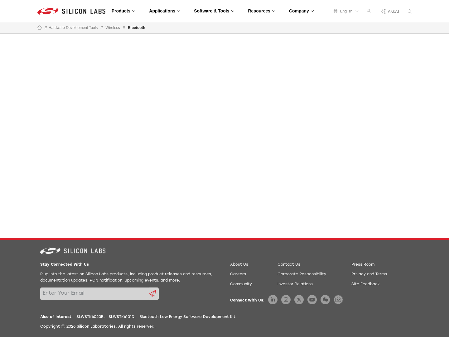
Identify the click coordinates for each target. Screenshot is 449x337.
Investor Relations (295, 284)
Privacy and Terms (369, 274)
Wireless (113, 28)
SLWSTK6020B (90, 317)
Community (241, 284)
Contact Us (289, 265)
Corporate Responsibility (302, 274)
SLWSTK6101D (121, 317)
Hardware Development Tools (73, 28)
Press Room (362, 265)
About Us (239, 265)
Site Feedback (365, 284)
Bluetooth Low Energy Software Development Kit (187, 317)
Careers (238, 274)
